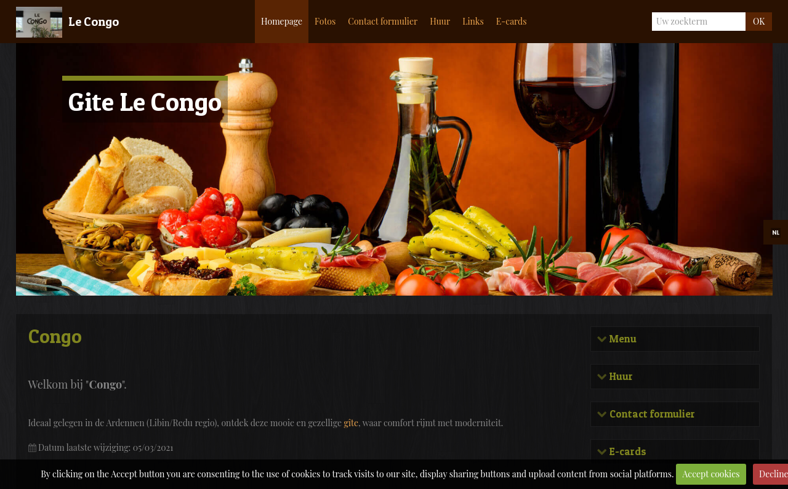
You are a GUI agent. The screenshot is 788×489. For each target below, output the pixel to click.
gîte (351, 423)
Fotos (325, 21)
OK (759, 21)
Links (473, 21)
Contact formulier (382, 21)
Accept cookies (711, 474)
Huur (440, 21)
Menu (622, 339)
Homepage (281, 21)
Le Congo (93, 21)
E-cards (511, 21)
